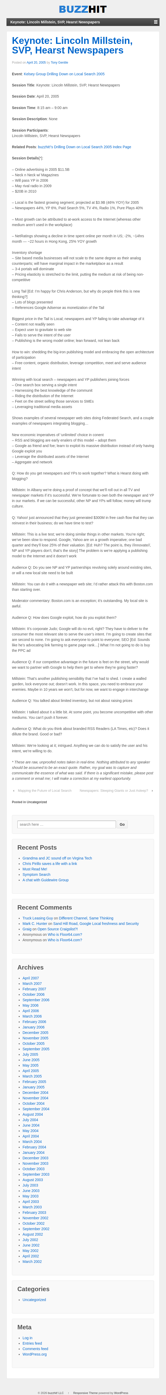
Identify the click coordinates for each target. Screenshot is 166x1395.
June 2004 (31, 1125)
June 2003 (31, 1191)
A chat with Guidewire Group (45, 880)
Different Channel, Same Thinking (86, 918)
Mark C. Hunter (35, 924)
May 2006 (30, 1005)
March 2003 (32, 1207)
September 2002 (36, 1229)
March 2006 (32, 1016)
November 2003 (36, 1163)
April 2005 (31, 1071)
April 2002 (31, 1256)
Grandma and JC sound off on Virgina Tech (57, 858)
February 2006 (34, 1022)
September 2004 (36, 1109)
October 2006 (34, 994)
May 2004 (30, 1131)
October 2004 (34, 1103)
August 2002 (33, 1234)
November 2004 (36, 1098)
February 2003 (34, 1212)
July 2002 (30, 1240)
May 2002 (30, 1251)
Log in (27, 1338)
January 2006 (34, 1027)
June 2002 (31, 1245)
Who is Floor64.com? (65, 934)
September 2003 (36, 1174)
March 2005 (32, 1076)
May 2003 (30, 1196)
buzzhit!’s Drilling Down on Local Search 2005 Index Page (84, 147)
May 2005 (30, 1065)
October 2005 (34, 1043)
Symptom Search (36, 874)
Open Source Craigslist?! (58, 929)
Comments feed (35, 1349)
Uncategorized (37, 802)
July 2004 (30, 1120)
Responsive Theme (85, 1392)
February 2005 (34, 1082)
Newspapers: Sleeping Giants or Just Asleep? (114, 791)
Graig (27, 929)
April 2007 (31, 978)
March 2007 (32, 983)
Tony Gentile (59, 62)
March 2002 (32, 1261)
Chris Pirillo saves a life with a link (50, 864)
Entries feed (32, 1343)
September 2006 (36, 1000)
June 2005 (31, 1060)
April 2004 (31, 1136)
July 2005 (30, 1054)
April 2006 (31, 1011)
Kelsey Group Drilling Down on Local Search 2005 (64, 74)
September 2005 (36, 1049)
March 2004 (32, 1142)
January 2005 (34, 1087)
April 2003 (31, 1202)
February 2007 (34, 989)
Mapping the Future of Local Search (45, 791)
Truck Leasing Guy (38, 918)
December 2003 (36, 1158)
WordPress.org (35, 1354)
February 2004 (34, 1147)
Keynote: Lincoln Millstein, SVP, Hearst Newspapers (72, 45)
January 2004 (34, 1152)
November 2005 (36, 1038)
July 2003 (30, 1185)
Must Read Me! (35, 869)
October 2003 (34, 1169)
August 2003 (33, 1180)
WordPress (121, 1392)
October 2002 (34, 1223)
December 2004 (36, 1093)
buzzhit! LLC (55, 1392)
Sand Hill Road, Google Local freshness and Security (96, 924)
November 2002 (36, 1218)
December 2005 (36, 1033)
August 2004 (33, 1114)
